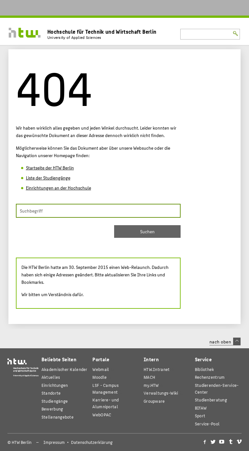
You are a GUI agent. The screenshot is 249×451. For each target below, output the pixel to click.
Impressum (54, 442)
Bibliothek (204, 369)
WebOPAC (101, 414)
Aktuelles (51, 377)
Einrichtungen (55, 385)
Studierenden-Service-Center (217, 388)
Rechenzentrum (210, 377)
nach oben (225, 341)
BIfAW (201, 407)
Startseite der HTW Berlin (50, 167)
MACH (149, 377)
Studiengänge (55, 401)
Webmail (100, 369)
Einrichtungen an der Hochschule (58, 187)
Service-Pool (207, 423)
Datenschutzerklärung (92, 442)
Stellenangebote (58, 416)
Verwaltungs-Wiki (161, 392)
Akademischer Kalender (65, 369)
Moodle (99, 377)
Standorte (51, 392)
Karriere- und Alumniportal (105, 403)
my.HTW (151, 385)
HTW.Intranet (157, 369)
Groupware (154, 401)
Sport (200, 415)
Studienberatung (211, 399)
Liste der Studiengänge (48, 177)
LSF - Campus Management (105, 388)
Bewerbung (52, 408)
